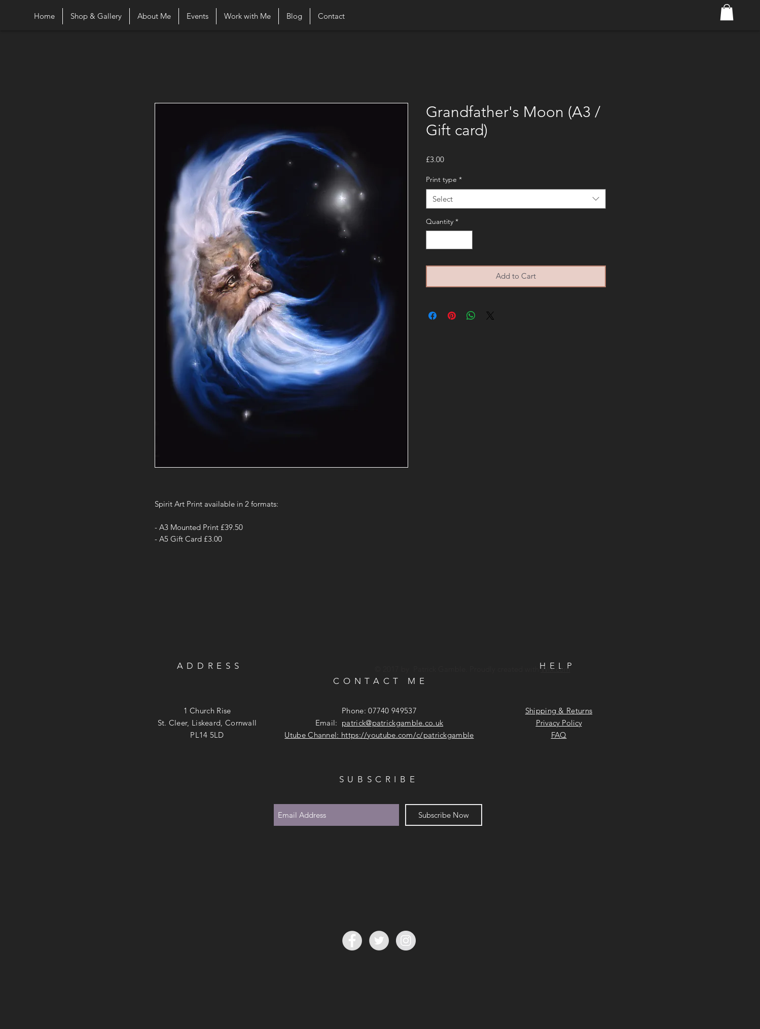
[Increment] (464, 240)
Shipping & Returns (558, 710)
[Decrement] (433, 240)
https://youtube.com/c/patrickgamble (407, 735)
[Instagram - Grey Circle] (406, 940)
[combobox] (516, 199)
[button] (727, 12)
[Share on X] (490, 316)
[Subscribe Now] (443, 815)
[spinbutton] (449, 240)
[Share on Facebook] (432, 316)
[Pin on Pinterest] (452, 316)
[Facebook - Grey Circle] (352, 940)
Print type (444, 179)
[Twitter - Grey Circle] (379, 940)
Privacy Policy (559, 723)
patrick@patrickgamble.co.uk (392, 723)
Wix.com (555, 669)
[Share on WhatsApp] (471, 316)
